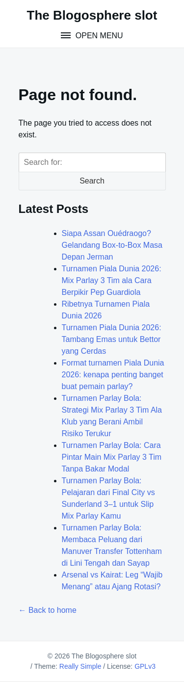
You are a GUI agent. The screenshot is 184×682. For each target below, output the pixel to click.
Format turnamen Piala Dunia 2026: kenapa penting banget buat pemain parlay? (113, 375)
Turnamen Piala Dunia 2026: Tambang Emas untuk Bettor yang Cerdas (111, 339)
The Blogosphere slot (92, 15)
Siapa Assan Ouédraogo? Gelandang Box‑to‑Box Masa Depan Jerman (112, 245)
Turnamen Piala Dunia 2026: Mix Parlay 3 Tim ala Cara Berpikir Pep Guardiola (111, 280)
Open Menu (98, 35)
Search (92, 181)
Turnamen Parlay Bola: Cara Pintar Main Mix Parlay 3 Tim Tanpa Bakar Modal (112, 457)
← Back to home (48, 610)
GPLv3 (145, 666)
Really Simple (80, 666)
